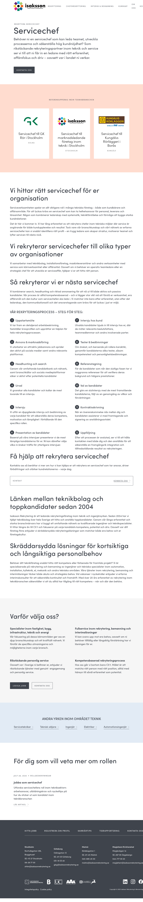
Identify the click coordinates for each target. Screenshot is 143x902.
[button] (54, 6)
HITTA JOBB (31, 830)
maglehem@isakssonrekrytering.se (127, 862)
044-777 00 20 (118, 858)
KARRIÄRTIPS (85, 830)
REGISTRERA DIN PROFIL (57, 830)
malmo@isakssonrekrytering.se (95, 862)
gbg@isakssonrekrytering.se (66, 864)
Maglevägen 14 (119, 851)
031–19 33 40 (59, 860)
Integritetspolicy (32, 889)
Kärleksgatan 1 (88, 851)
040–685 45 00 (88, 858)
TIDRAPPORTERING (109, 830)
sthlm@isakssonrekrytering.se (37, 866)
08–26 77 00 (30, 862)
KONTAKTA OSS (135, 830)
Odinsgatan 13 (60, 852)
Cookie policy (46, 889)
